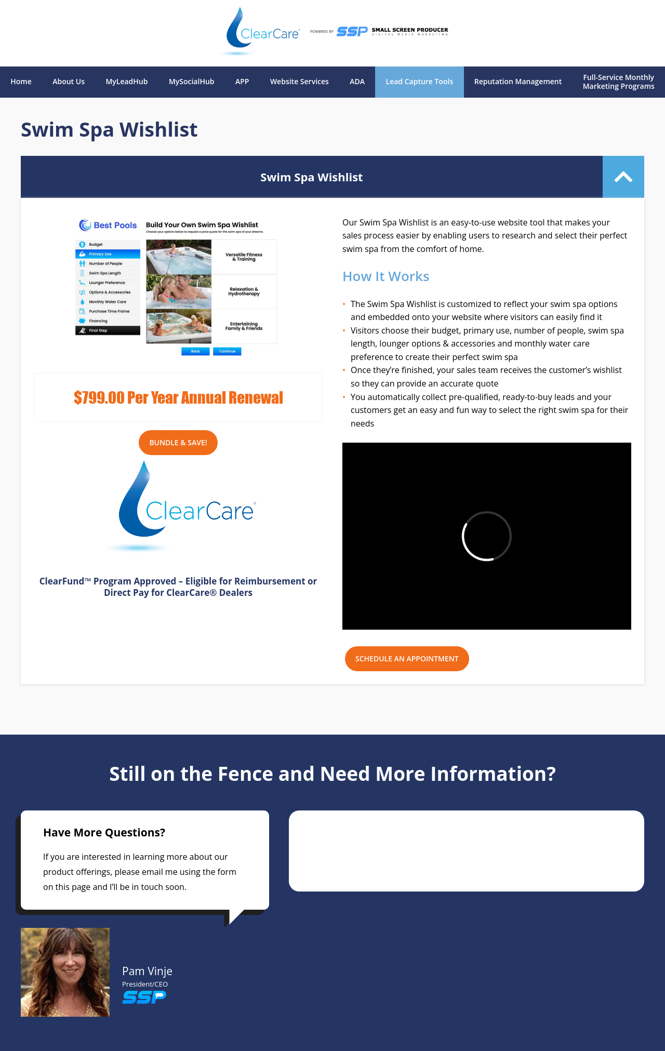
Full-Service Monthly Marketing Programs (619, 82)
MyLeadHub (126, 81)
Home (21, 81)
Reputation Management (518, 81)
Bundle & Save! (178, 442)
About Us (68, 81)
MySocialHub (192, 81)
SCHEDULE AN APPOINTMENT (407, 658)
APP (242, 81)
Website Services (299, 81)
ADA (357, 81)
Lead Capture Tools (420, 81)
